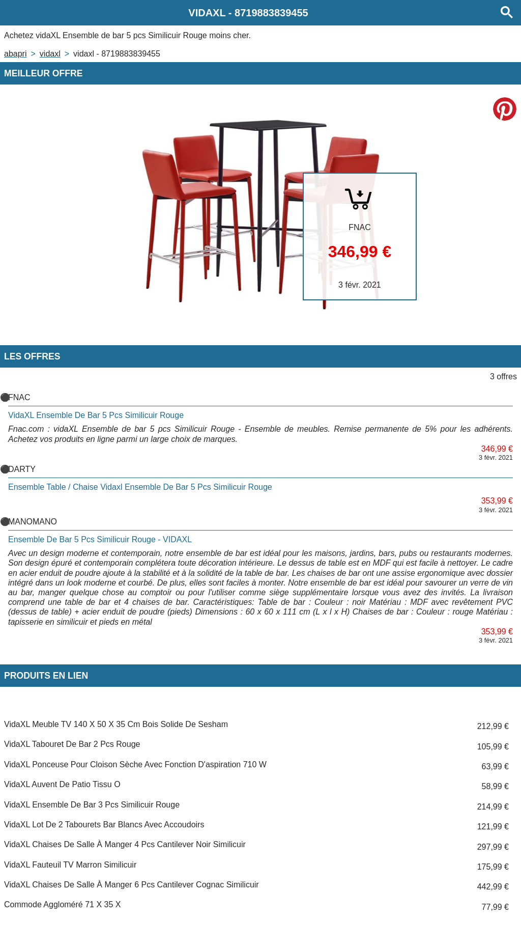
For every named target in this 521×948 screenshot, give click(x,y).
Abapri (15, 53)
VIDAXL (50, 53)
